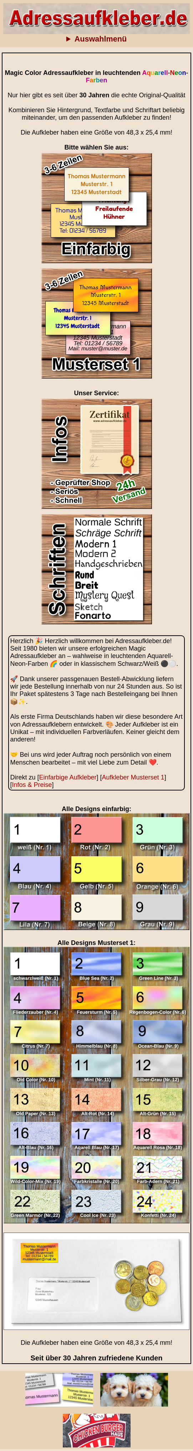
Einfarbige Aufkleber (67, 777)
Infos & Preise (32, 784)
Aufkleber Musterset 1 (133, 777)
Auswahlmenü (101, 38)
